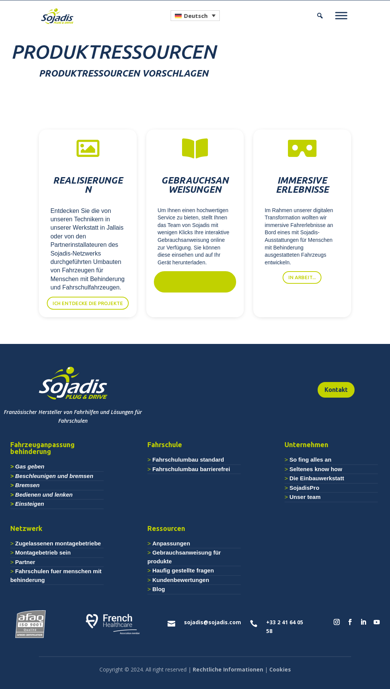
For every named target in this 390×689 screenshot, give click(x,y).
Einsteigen (29, 503)
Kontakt (336, 389)
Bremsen (27, 485)
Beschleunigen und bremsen (54, 476)
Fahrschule (164, 444)
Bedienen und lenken (44, 494)
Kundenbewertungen (180, 580)
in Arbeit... (302, 277)
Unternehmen (306, 444)
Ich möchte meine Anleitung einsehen (195, 281)
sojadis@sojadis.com (212, 622)
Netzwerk (26, 528)
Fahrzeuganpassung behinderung (42, 448)
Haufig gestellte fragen (183, 570)
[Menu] (341, 15)
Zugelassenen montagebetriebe (58, 543)
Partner (25, 562)
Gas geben (30, 466)
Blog (158, 589)
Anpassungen (171, 543)
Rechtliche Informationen (228, 669)
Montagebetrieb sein (43, 552)
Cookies (280, 669)
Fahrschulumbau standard (188, 459)
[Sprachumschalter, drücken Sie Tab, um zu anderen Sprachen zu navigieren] (195, 15)
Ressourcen (166, 528)
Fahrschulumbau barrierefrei (191, 469)
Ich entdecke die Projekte (88, 303)
